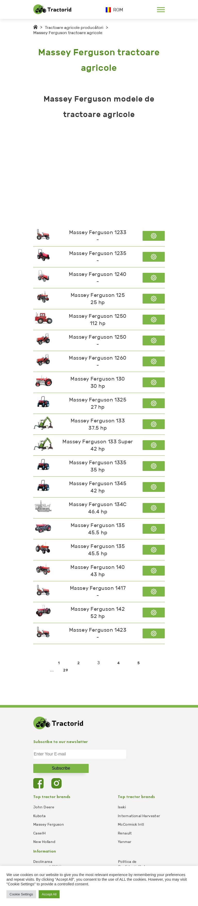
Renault (125, 833)
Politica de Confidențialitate (133, 864)
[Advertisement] (99, 174)
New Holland (44, 842)
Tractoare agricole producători (74, 27)
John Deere (43, 807)
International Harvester (139, 816)
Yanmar (124, 842)
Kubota (39, 816)
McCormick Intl (131, 824)
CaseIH (39, 833)
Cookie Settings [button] (21, 894)
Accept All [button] (49, 894)
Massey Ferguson (48, 824)
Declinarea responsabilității (47, 864)
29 (65, 670)
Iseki (122, 807)
